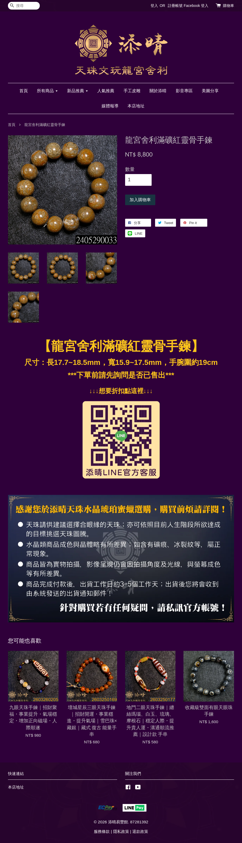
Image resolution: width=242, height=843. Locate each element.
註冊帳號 (175, 5)
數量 (130, 169)
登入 (154, 5)
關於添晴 (157, 90)
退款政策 (140, 831)
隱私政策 (121, 831)
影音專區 (184, 90)
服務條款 (102, 831)
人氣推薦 (105, 90)
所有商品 (47, 90)
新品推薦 (77, 90)
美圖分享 (210, 90)
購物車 (228, 5)
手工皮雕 (132, 90)
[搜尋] (24, 6)
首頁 (23, 90)
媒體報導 (110, 106)
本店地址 (135, 106)
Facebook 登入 (196, 5)
